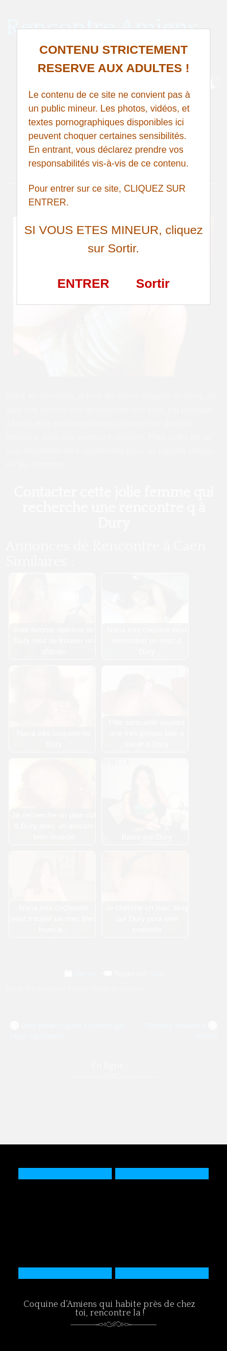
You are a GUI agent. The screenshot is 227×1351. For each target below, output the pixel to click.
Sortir (153, 283)
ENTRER (83, 283)
